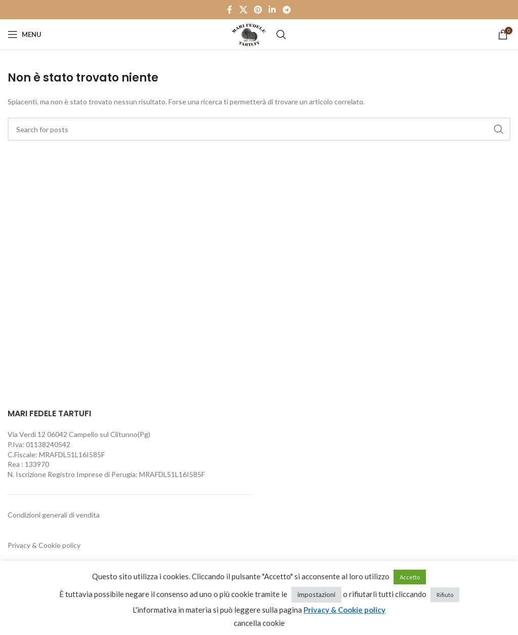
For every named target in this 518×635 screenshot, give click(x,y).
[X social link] (243, 9)
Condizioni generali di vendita (54, 514)
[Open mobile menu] (25, 34)
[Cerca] (281, 34)
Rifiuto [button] (445, 594)
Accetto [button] (410, 577)
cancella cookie (259, 622)
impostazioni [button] (316, 594)
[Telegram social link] (286, 9)
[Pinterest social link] (257, 9)
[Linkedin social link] (272, 9)
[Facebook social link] (230, 9)
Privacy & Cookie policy (44, 545)
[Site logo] (249, 33)
